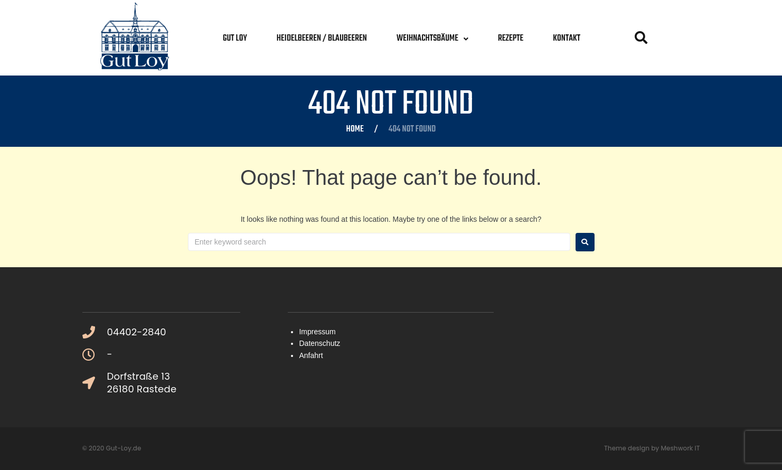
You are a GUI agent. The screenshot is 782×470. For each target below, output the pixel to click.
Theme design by (632, 448)
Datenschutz (319, 343)
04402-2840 (136, 332)
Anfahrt (311, 355)
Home (355, 130)
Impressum (317, 331)
